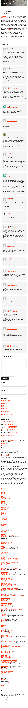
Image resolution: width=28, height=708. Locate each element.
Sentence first (3, 532)
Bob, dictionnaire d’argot (5, 578)
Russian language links (5, 634)
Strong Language (4, 536)
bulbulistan (3, 529)
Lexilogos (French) (4, 582)
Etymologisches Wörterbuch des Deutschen (9, 568)
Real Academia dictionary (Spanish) (7, 585)
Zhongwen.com (4, 653)
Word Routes (3, 531)
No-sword (3, 497)
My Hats (2, 445)
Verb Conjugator (4, 600)
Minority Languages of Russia (6, 630)
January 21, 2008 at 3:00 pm (12, 49)
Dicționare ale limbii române (6, 591)
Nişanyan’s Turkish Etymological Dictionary (9, 660)
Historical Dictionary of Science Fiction (8, 671)
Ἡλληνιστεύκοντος (4, 530)
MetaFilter (3, 17)
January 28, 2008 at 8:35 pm (12, 329)
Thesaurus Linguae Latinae (6, 574)
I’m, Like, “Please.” (4, 408)
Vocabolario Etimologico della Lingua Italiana (9, 588)
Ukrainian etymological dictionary (7, 647)
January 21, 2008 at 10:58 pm (12, 214)
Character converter (5, 676)
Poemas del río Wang (5, 507)
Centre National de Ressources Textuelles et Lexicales (11, 580)
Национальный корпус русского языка (8, 636)
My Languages (4, 443)
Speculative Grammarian (5, 672)
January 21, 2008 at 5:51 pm (12, 121)
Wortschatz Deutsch (5, 567)
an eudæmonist (4, 494)
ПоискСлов (3, 620)
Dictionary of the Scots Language (7, 564)
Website (16, 375)
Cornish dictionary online (5, 598)
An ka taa (3, 663)
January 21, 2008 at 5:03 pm (12, 88)
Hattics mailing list (4, 679)
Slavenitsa (3, 627)
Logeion (3, 606)
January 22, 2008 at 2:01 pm (12, 260)
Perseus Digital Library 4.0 (6, 605)
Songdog (3, 488)
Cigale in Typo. (4, 403)
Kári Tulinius (9, 213)
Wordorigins (3, 549)
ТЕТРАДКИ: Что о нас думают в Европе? (9, 509)
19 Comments (17, 13)
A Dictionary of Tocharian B (6, 651)
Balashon (3, 534)
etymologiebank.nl (4, 570)
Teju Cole (13, 690)
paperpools (3, 503)
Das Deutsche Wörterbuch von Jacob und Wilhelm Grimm (12, 565)
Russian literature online (5, 635)
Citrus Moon (3, 684)
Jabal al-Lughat (4, 526)
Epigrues (3, 501)
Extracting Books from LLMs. (6, 414)
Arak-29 (2, 599)
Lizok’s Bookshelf (4, 504)
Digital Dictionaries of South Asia (7, 657)
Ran (7, 106)
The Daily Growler (4, 491)
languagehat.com (3, 3)
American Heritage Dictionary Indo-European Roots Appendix (12, 560)
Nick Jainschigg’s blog (5, 682)
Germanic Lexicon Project (6, 563)
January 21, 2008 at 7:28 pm (12, 134)
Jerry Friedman (4, 421)
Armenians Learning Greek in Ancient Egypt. (9, 409)
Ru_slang (3, 631)
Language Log (4, 524)
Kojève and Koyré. (4, 406)
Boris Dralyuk (3, 514)
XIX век (2, 512)
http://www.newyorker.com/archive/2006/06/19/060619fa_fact (14, 98)
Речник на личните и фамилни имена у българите (10, 648)
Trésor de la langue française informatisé (8, 577)
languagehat (10, 13)
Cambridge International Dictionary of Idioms (9, 558)
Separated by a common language (7, 535)
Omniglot (3, 553)
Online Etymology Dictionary (6, 603)
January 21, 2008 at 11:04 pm (12, 227)
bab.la (2, 546)
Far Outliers (3, 502)
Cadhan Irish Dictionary (5, 594)
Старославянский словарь (6, 642)
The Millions (3, 520)
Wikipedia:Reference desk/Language (8, 551)
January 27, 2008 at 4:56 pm (12, 311)
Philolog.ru (3, 626)
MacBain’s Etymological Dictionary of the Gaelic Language (12, 595)
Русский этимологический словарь (8, 621)
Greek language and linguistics (7, 608)
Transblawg (3, 499)
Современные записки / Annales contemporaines (10, 646)
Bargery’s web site (4, 666)
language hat (9, 153)
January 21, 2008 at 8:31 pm (12, 176)
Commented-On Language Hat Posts (8, 440)
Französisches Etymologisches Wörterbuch (9, 584)
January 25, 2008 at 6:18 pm (12, 285)
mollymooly (3, 429)
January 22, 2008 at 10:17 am (12, 246)
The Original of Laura (9, 29)
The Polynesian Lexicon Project (7, 662)
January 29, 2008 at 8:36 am (12, 346)
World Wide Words (4, 601)
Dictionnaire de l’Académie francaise (8, 579)
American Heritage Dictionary (6, 542)
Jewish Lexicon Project (5, 557)
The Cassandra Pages (5, 498)
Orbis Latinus (3, 614)
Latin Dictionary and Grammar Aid (7, 573)
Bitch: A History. (4, 412)
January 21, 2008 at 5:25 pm (12, 107)
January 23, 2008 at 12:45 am (12, 271)
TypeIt (2, 547)
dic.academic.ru (4, 619)
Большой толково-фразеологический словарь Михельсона (12, 639)
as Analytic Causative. (6, 411)
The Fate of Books (4, 519)
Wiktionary (3, 544)
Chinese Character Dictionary (6, 652)
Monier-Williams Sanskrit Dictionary (7, 658)
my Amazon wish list (5, 455)
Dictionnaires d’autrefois (5, 583)
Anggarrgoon (3, 525)
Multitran (3, 541)
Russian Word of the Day (6, 645)
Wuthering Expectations (5, 513)
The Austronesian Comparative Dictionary (9, 661)
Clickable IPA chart (4, 548)
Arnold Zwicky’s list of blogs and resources (9, 539)
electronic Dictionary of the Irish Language (9, 593)
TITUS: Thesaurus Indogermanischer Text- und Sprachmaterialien (13, 559)
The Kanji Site (4, 655)
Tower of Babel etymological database (8, 604)
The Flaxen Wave (4, 508)
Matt (7, 270)
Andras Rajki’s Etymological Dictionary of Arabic (10, 562)
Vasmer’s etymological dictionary (7, 632)
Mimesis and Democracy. (6, 400)
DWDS (2, 569)
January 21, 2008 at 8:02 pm (12, 154)
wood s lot (3, 492)
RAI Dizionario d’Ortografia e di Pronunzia (9, 589)
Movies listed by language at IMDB (7, 668)
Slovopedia (3, 615)
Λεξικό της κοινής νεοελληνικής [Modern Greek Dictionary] (12, 609)
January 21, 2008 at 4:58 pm (12, 69)
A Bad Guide (3, 506)
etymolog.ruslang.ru (5, 624)
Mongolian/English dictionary (6, 656)
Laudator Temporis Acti (5, 515)
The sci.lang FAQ (4, 552)
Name (16, 368)
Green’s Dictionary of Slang (6, 543)
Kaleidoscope (3, 489)
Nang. (2, 405)
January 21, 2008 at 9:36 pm (12, 199)
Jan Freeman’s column (8, 674)
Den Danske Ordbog (5, 572)
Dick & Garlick (4, 527)
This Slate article (4, 16)
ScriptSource (3, 554)
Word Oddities (4, 673)
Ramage (3, 685)
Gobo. (2, 402)
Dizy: (2, 590)
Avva (2, 496)
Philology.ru (3, 625)
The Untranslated (4, 518)
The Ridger (9, 133)
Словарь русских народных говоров (8, 641)
